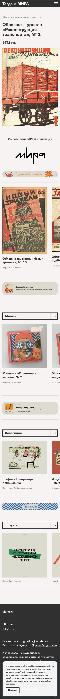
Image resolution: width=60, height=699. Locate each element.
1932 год (35, 17)
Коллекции (7, 488)
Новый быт (17, 382)
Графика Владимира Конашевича (18, 481)
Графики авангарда (23, 488)
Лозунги (17, 581)
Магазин (6, 382)
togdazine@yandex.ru (34, 641)
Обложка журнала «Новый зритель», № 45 (22, 260)
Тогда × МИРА (15, 4)
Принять (12, 690)
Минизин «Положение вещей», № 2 (19, 375)
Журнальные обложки (15, 17)
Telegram (8, 629)
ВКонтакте (9, 624)
